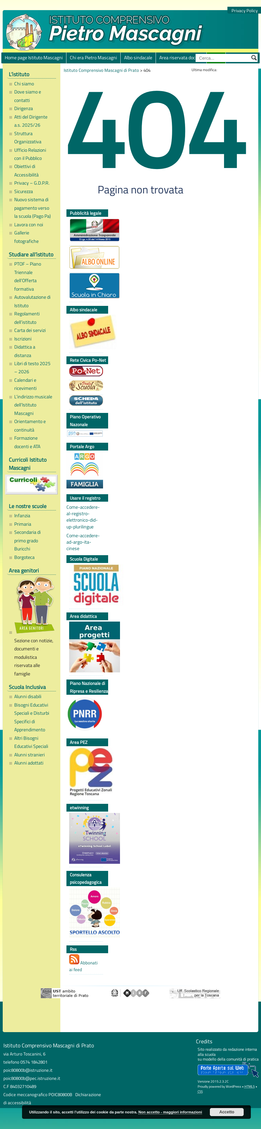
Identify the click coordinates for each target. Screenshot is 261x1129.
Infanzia (22, 515)
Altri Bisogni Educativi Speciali (31, 742)
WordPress (233, 1086)
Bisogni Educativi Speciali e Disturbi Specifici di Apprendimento (31, 717)
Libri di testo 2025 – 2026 (32, 367)
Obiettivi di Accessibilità (26, 170)
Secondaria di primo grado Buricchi (27, 540)
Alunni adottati (28, 763)
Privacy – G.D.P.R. (31, 183)
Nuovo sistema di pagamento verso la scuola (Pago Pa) (32, 208)
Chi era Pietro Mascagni (93, 57)
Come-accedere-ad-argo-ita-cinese (83, 542)
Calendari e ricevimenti (25, 384)
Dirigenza (23, 108)
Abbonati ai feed (83, 963)
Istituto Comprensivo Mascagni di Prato (101, 70)
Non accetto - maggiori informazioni (170, 1112)
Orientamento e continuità (30, 425)
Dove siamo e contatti (27, 96)
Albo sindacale (138, 57)
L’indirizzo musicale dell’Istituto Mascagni (33, 405)
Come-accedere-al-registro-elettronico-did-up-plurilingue (83, 517)
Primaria (22, 524)
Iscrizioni (23, 338)
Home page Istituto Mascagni (34, 57)
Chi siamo (24, 83)
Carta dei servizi (30, 330)
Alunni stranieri (29, 754)
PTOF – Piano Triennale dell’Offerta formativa (27, 276)
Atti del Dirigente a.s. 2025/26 (30, 121)
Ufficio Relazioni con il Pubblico (30, 154)
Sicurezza (23, 191)
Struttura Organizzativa (27, 137)
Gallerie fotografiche (26, 237)
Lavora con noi (28, 224)
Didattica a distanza (24, 351)
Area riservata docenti (181, 57)
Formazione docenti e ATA (27, 442)
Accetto (226, 1112)
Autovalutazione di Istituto (32, 301)
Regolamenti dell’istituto (27, 318)
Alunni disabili (27, 696)
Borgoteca (24, 557)
